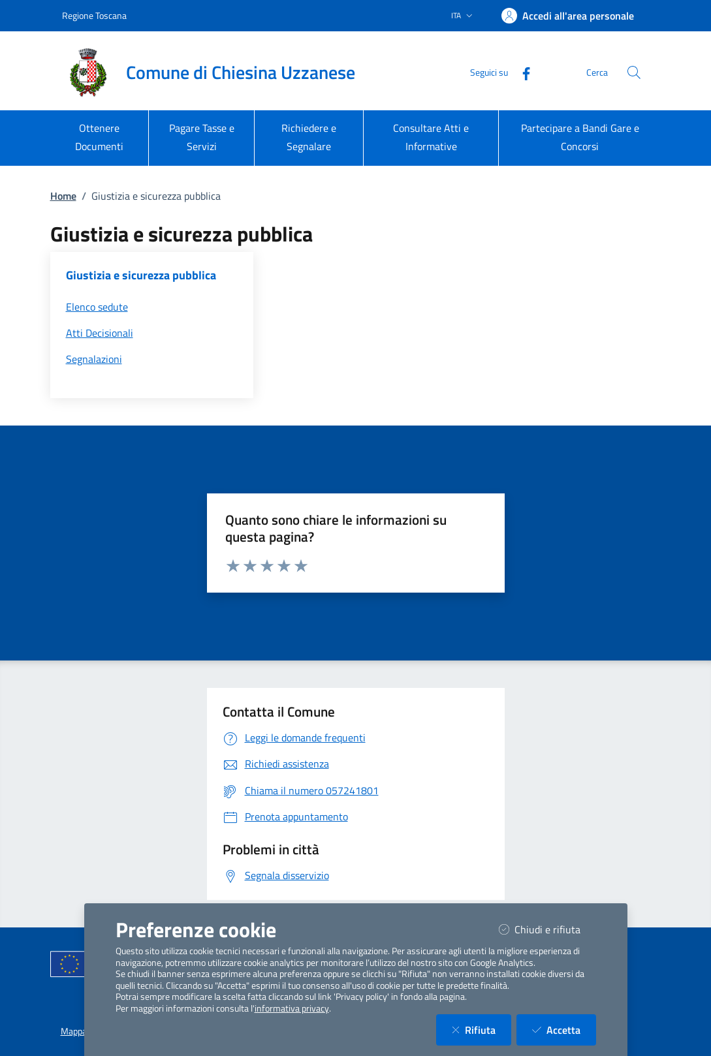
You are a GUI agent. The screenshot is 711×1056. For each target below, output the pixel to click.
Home (63, 196)
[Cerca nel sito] (634, 72)
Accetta (564, 1029)
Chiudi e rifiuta (547, 929)
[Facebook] (521, 72)
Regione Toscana (94, 15)
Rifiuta (481, 1029)
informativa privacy (292, 1008)
